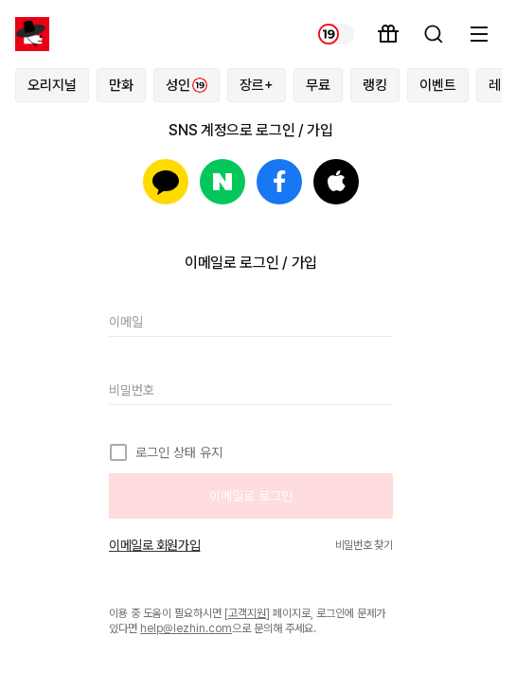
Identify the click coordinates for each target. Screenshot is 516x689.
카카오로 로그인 (165, 181)
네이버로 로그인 (222, 181)
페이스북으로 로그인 (279, 181)
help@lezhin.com (186, 628)
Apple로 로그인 (336, 181)
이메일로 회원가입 (154, 545)
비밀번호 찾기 (364, 545)
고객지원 (247, 613)
